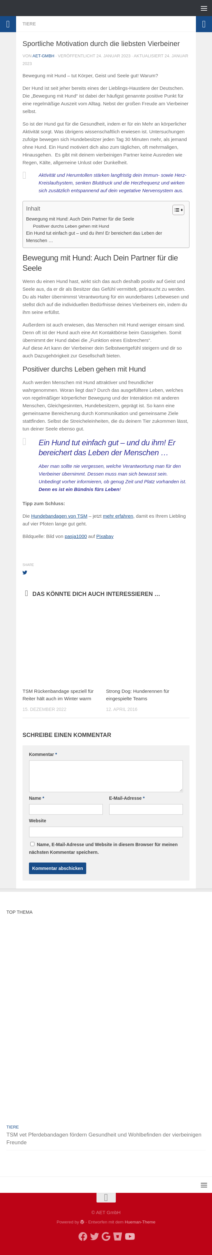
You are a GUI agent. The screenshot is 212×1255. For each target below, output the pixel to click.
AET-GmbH (43, 55)
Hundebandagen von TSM (59, 516)
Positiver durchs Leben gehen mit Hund (71, 226)
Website (37, 820)
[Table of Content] (178, 210)
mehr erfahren (118, 516)
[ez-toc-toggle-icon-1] (175, 209)
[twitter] (94, 1236)
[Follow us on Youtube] (129, 1236)
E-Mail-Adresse (127, 798)
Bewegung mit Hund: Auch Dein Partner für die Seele (80, 219)
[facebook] (83, 1236)
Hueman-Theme (140, 1222)
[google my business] (106, 1236)
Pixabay (104, 536)
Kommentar (43, 754)
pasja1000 (76, 536)
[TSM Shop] (117, 1236)
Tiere (29, 23)
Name (36, 798)
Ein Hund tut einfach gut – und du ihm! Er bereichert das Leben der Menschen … (94, 237)
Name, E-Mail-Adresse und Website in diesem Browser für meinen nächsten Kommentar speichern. (103, 848)
